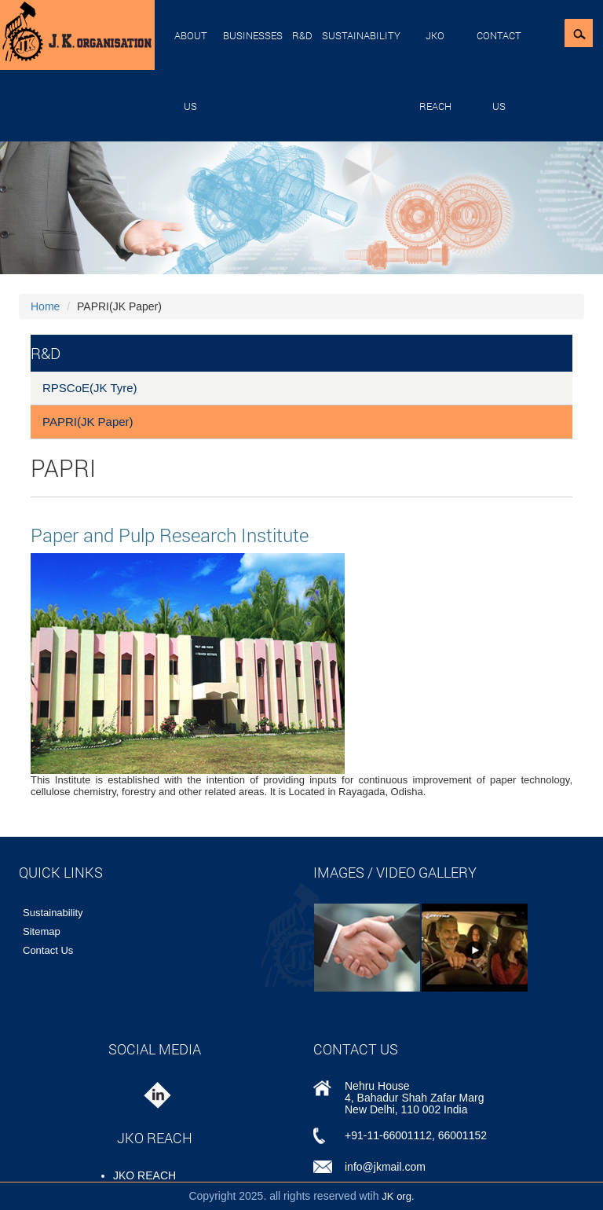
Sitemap (41, 931)
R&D (302, 35)
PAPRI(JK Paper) (87, 421)
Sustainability (361, 35)
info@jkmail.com (385, 1166)
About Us (190, 70)
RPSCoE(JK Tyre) (89, 387)
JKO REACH (435, 70)
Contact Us (499, 70)
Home (45, 306)
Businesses (253, 35)
